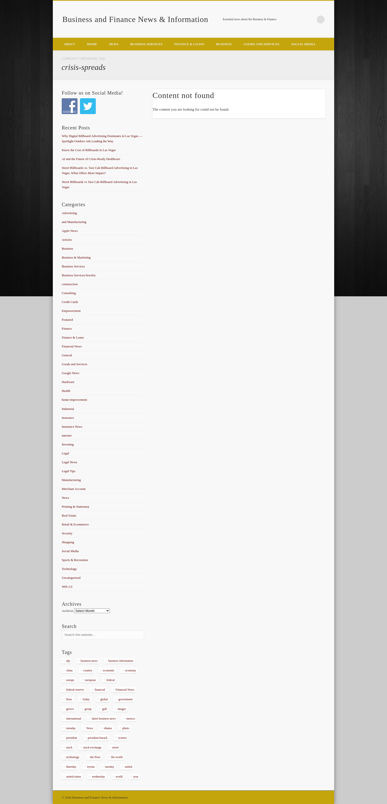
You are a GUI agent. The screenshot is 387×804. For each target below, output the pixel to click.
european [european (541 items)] (90, 680)
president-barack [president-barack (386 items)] (97, 738)
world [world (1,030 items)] (119, 776)
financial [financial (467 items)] (100, 689)
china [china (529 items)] (69, 670)
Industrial (68, 409)
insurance (68, 418)
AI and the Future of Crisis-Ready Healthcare (91, 159)
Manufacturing (71, 480)
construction (69, 284)
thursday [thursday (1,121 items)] (71, 766)
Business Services (146, 44)
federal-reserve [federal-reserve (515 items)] (75, 689)
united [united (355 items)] (128, 766)
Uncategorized (71, 578)
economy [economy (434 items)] (130, 670)
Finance (67, 328)
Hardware (68, 382)
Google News (70, 373)
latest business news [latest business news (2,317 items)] (104, 718)
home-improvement (74, 400)
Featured (67, 320)
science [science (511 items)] (122, 738)
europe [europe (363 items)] (70, 680)
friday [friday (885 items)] (86, 699)
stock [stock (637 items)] (69, 747)
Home (92, 44)
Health (66, 391)
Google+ (310, 19)
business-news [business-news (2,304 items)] (89, 661)
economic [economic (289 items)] (109, 670)
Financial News (72, 346)
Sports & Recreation (75, 560)
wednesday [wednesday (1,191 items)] (98, 776)
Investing (68, 444)
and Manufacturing (74, 222)
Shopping (68, 542)
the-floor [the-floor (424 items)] (95, 757)
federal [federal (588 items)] (110, 680)
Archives (67, 611)
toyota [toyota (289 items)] (91, 766)
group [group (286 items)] (88, 709)
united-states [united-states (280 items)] (73, 776)
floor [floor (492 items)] (69, 699)
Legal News (69, 462)
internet (67, 435)
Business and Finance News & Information (135, 19)
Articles (67, 239)
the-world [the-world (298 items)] (117, 757)
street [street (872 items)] (115, 747)
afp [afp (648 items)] (68, 661)
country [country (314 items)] (87, 670)
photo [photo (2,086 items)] (125, 728)
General (67, 355)
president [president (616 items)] (71, 738)
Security (67, 533)
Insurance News (72, 426)
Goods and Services (261, 44)
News (113, 44)
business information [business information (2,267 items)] (120, 661)
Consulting (69, 293)
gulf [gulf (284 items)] (104, 709)
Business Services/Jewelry (79, 275)
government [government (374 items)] (125, 699)
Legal (65, 453)
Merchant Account (73, 489)
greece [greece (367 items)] (70, 709)
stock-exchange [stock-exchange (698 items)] (92, 747)
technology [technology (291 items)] (72, 757)
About (69, 44)
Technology (69, 569)
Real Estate (69, 515)
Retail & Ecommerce (75, 524)
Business (224, 44)
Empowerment (71, 311)
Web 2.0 (67, 586)
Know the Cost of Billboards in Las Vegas (89, 150)
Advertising (69, 213)
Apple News (70, 231)
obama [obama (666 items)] (108, 728)
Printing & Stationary (75, 506)
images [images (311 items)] (122, 709)
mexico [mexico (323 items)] (130, 718)
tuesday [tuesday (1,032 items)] (109, 766)
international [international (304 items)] (73, 718)
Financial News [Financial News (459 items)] (125, 689)
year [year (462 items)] (135, 776)
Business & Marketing (76, 257)
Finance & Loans (189, 44)
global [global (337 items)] (104, 699)
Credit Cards (70, 302)
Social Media (303, 44)
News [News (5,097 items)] (89, 728)
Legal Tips (68, 471)
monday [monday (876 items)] (71, 728)
